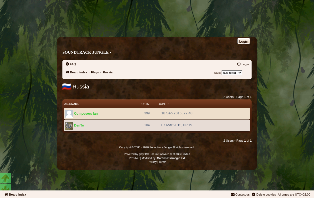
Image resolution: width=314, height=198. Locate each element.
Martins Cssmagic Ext (171, 158)
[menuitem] (70, 64)
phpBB (143, 154)
